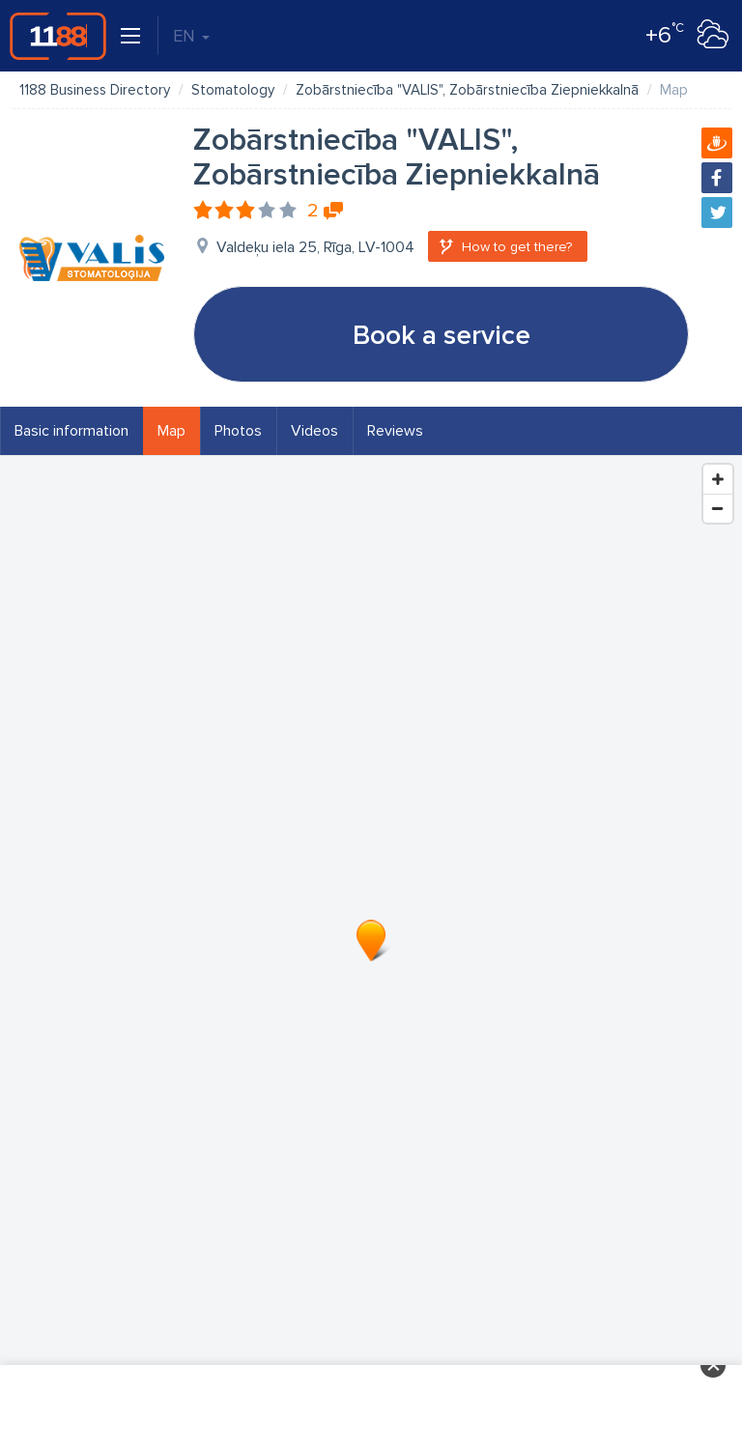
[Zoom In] (717, 479)
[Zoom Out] (717, 508)
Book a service (441, 335)
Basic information (71, 431)
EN (191, 35)
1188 (58, 36)
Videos (314, 431)
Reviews (395, 431)
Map (171, 431)
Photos (238, 431)
